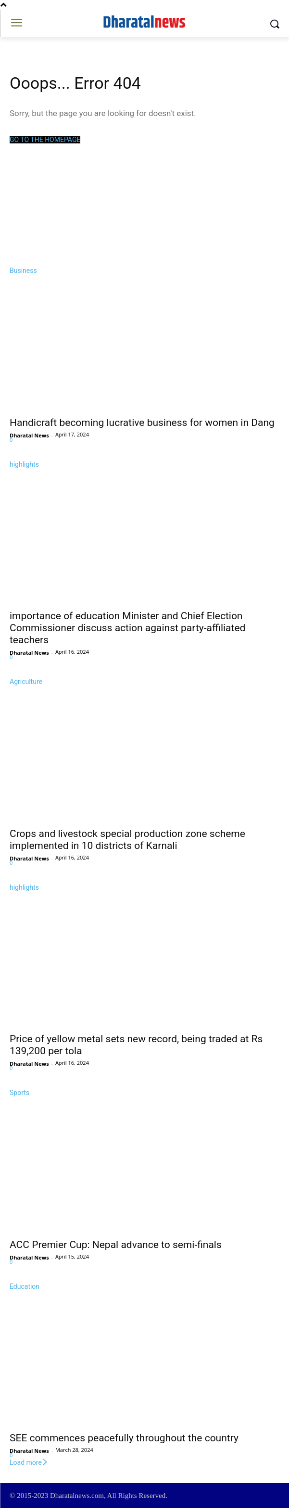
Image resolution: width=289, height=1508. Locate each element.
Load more (29, 1462)
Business (23, 270)
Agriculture (26, 681)
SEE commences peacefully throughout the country (124, 1438)
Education (24, 1286)
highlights (24, 464)
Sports (19, 1092)
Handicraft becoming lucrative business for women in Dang (142, 422)
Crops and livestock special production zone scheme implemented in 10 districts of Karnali (127, 839)
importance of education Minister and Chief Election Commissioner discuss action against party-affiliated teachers (127, 628)
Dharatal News (29, 435)
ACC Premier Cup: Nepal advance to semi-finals (116, 1244)
